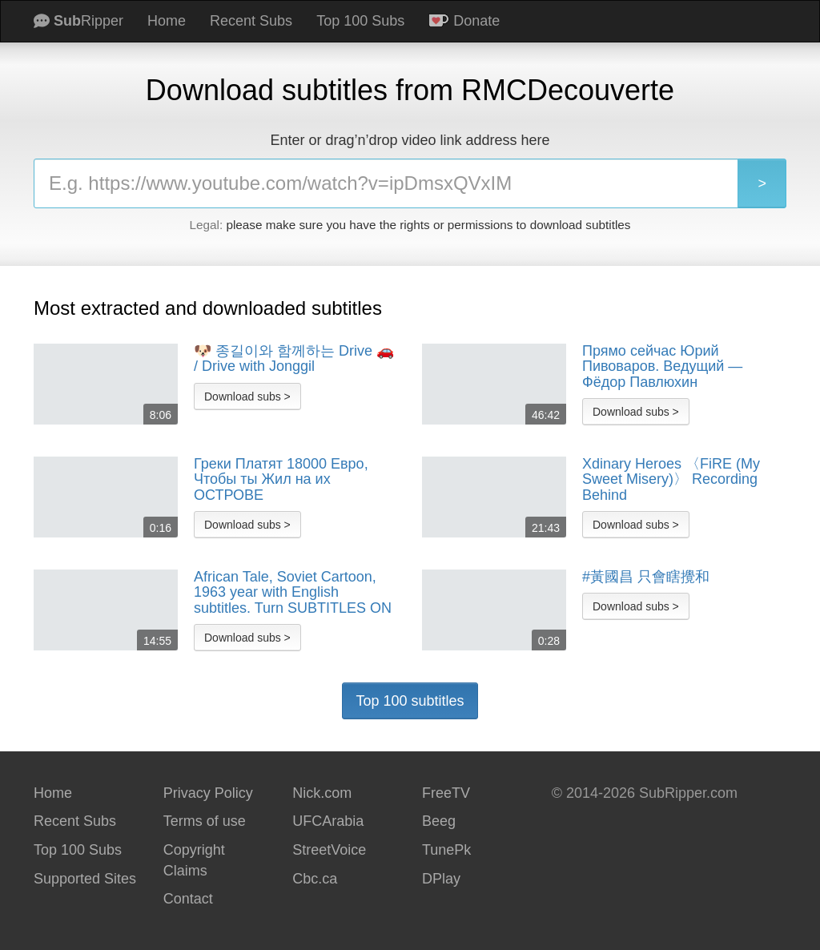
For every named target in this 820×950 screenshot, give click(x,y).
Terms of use (204, 821)
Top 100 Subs (360, 21)
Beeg (439, 821)
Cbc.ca (314, 879)
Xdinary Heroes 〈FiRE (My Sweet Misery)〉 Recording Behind (671, 480)
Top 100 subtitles (410, 701)
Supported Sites (85, 879)
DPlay (441, 879)
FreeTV (446, 793)
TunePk (446, 850)
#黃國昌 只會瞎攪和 (645, 577)
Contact (188, 899)
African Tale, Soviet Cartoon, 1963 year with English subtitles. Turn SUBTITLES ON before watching (293, 593)
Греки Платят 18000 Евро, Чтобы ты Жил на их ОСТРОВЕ (281, 480)
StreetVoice (329, 850)
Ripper (78, 21)
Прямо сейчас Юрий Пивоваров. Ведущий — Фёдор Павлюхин (662, 367)
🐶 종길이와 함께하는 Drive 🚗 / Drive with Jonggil (294, 359)
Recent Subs (251, 21)
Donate (464, 21)
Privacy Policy (208, 793)
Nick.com (322, 793)
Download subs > (247, 396)
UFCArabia (328, 821)
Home (166, 21)
